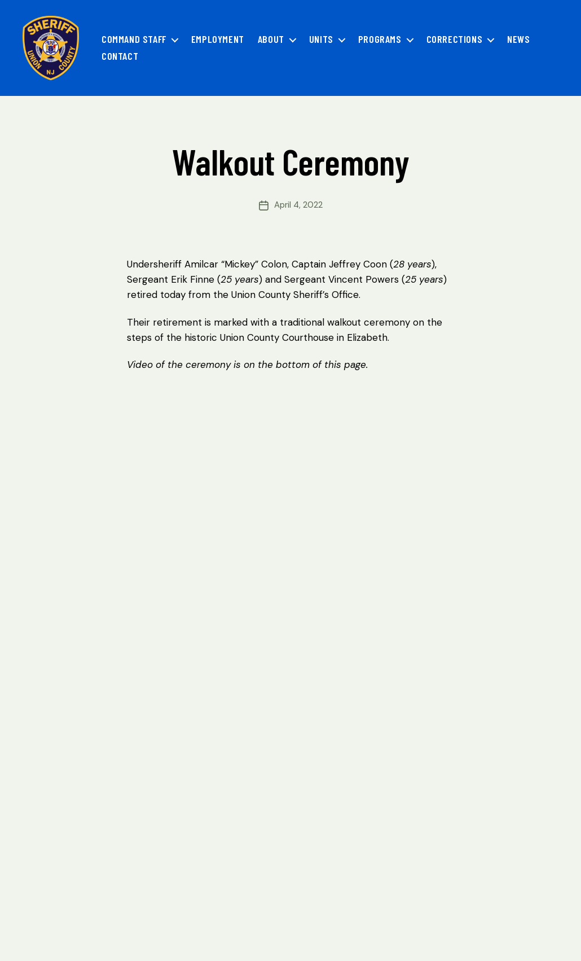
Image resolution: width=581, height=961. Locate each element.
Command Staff (134, 39)
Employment (217, 39)
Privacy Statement (65, 930)
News (518, 39)
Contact (120, 56)
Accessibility (225, 930)
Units (321, 39)
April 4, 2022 (298, 204)
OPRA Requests (152, 930)
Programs (380, 39)
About (271, 39)
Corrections (454, 39)
